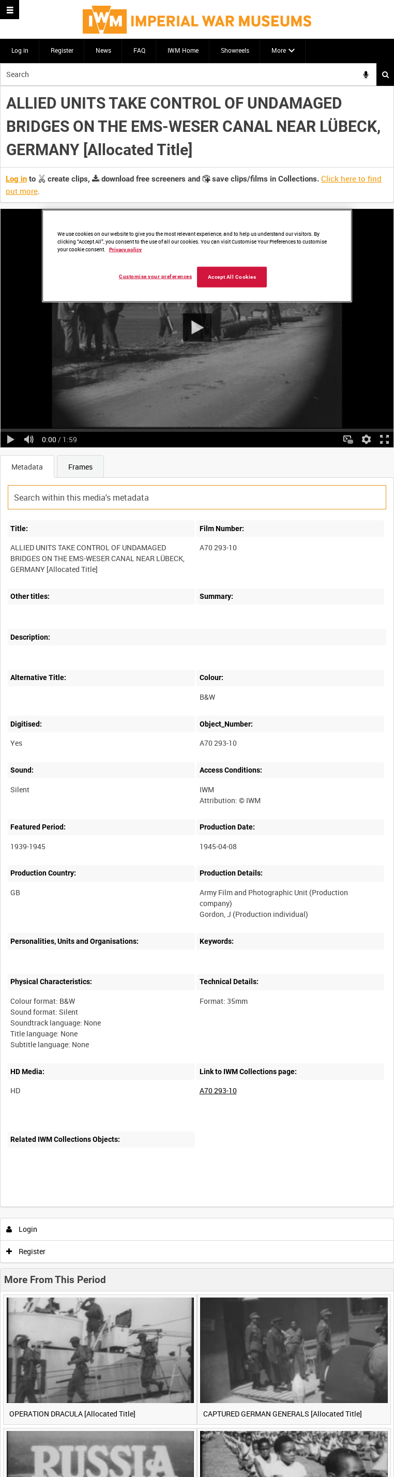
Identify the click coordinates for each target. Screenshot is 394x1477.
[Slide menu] (9, 9)
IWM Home (183, 50)
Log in (19, 50)
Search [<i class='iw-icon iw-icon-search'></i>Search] (385, 74)
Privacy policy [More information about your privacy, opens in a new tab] (125, 249)
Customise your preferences (155, 276)
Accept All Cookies (232, 277)
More (278, 50)
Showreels (235, 50)
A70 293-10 (218, 1090)
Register (62, 50)
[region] (197, 256)
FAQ (139, 50)
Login (22, 1229)
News (103, 50)
